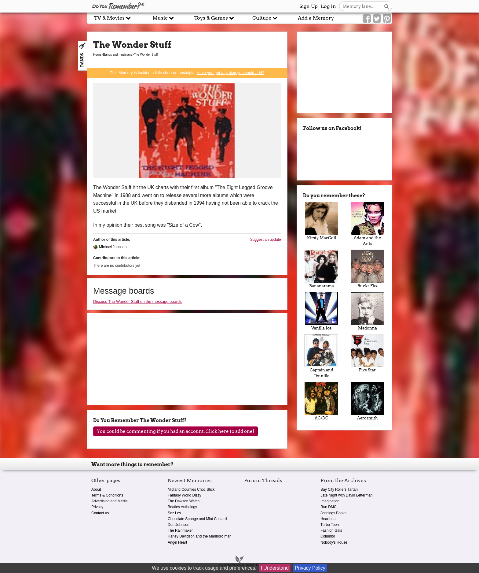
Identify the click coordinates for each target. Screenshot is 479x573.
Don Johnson (178, 525)
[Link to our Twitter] (377, 19)
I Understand (275, 568)
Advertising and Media (109, 501)
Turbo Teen (329, 525)
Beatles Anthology (182, 507)
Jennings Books (333, 513)
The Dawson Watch (183, 501)
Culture (264, 18)
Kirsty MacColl (321, 221)
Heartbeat (328, 519)
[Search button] (386, 6)
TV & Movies (112, 18)
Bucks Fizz (367, 269)
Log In (328, 6)
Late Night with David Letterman (346, 495)
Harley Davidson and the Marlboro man (200, 536)
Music (163, 18)
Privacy (97, 507)
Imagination (329, 501)
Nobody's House (333, 542)
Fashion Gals (331, 530)
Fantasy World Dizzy (184, 495)
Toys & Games (214, 18)
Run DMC (328, 507)
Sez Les (174, 513)
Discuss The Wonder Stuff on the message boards (137, 301)
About (96, 489)
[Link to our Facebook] (367, 19)
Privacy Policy (310, 568)
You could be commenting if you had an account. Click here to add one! (175, 431)
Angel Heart (177, 542)
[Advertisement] (43, 138)
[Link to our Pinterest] (387, 19)
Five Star (367, 353)
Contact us (100, 513)
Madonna (367, 311)
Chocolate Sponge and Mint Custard (197, 519)
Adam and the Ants (367, 224)
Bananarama (321, 269)
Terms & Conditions (107, 495)
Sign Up (308, 6)
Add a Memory (316, 18)
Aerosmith (367, 401)
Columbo (327, 536)
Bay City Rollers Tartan (339, 489)
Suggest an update (265, 239)
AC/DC (321, 401)
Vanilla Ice (321, 311)
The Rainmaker (180, 530)
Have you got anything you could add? (230, 72)
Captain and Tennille (321, 356)
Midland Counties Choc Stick (191, 489)
